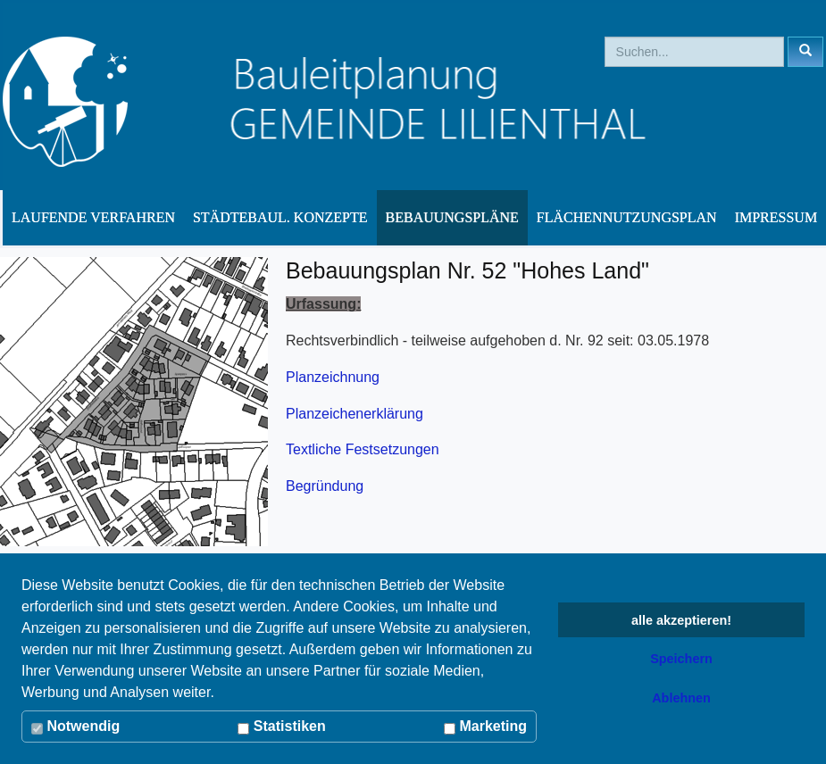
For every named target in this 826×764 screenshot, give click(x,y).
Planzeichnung (333, 377)
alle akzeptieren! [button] (681, 620)
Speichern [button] (681, 659)
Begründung (324, 486)
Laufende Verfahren (93, 217)
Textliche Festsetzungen (362, 449)
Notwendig (75, 726)
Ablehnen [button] (681, 698)
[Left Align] (805, 52)
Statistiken (281, 726)
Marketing (485, 726)
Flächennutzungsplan (627, 217)
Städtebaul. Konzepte (280, 217)
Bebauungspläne (452, 217)
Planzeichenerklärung (354, 413)
